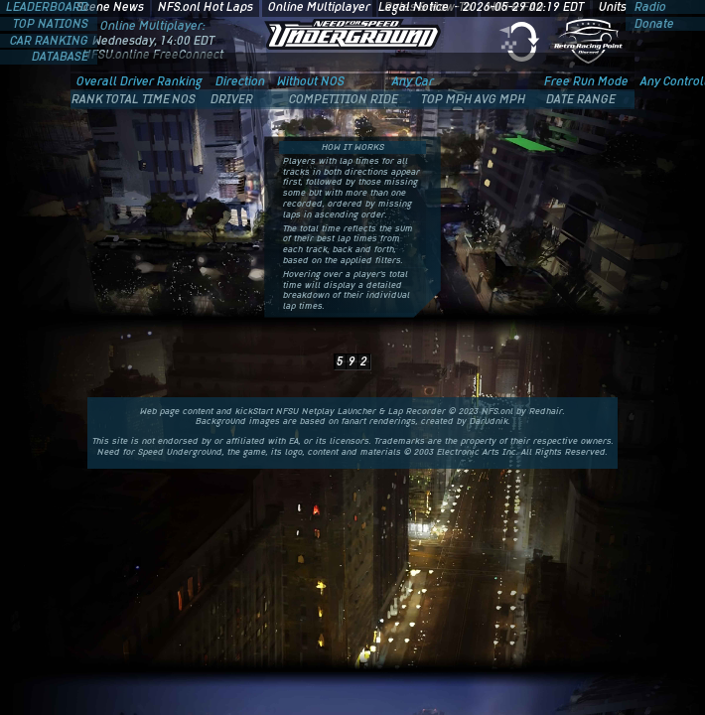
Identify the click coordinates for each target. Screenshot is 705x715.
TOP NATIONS (52, 24)
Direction (240, 81)
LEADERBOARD (48, 7)
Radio (649, 7)
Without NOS (311, 81)
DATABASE (61, 57)
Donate (653, 24)
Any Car (413, 81)
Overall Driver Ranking (139, 81)
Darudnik (489, 421)
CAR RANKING (50, 41)
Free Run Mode (586, 81)
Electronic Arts (468, 452)
